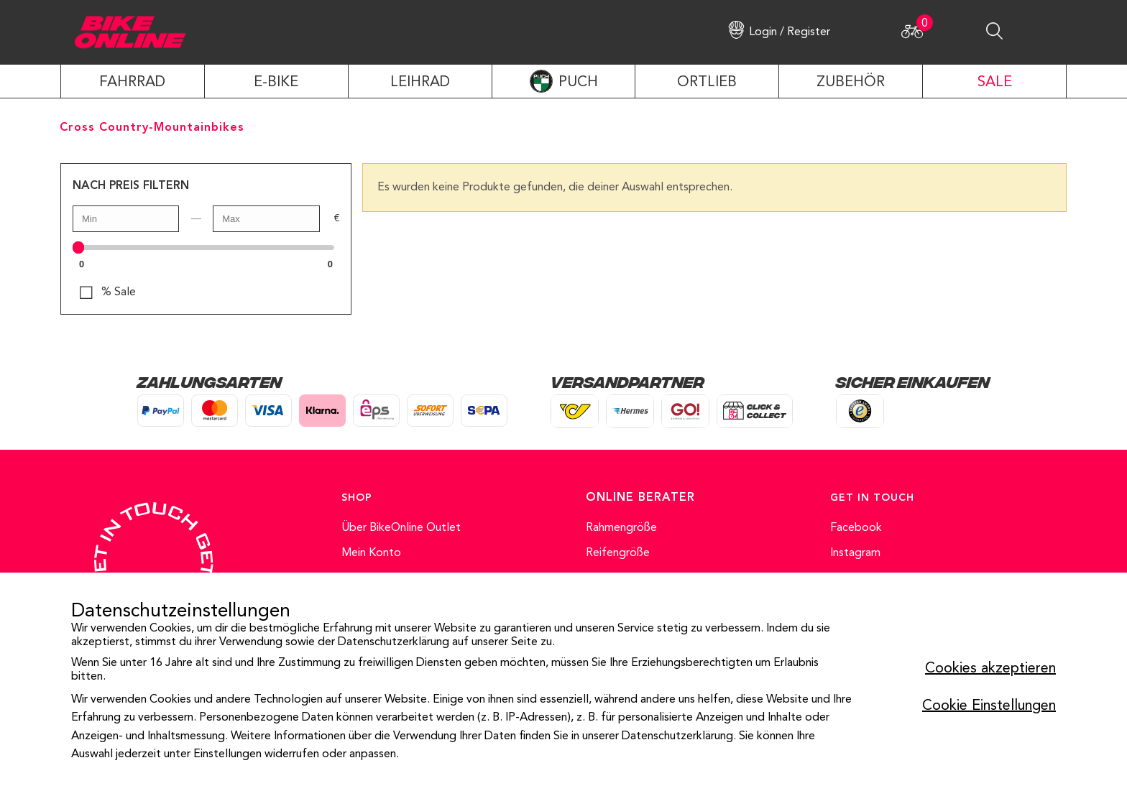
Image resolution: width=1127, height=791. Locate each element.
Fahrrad (132, 82)
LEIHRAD (420, 82)
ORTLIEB (707, 82)
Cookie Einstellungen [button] (989, 706)
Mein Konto (371, 553)
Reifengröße (618, 553)
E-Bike (276, 82)
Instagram (855, 553)
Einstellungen (227, 754)
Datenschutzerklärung (393, 642)
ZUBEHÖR (850, 82)
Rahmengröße (621, 528)
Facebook (856, 528)
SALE (995, 82)
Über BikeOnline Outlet (401, 528)
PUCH (578, 82)
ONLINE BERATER (640, 498)
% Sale (118, 292)
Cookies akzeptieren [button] (990, 669)
